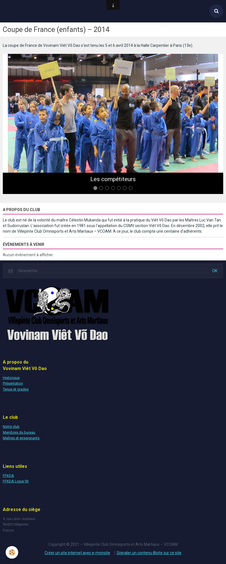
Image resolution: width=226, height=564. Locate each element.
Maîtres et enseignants (21, 438)
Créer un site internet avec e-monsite (77, 553)
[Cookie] (12, 552)
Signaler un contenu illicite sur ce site (149, 553)
